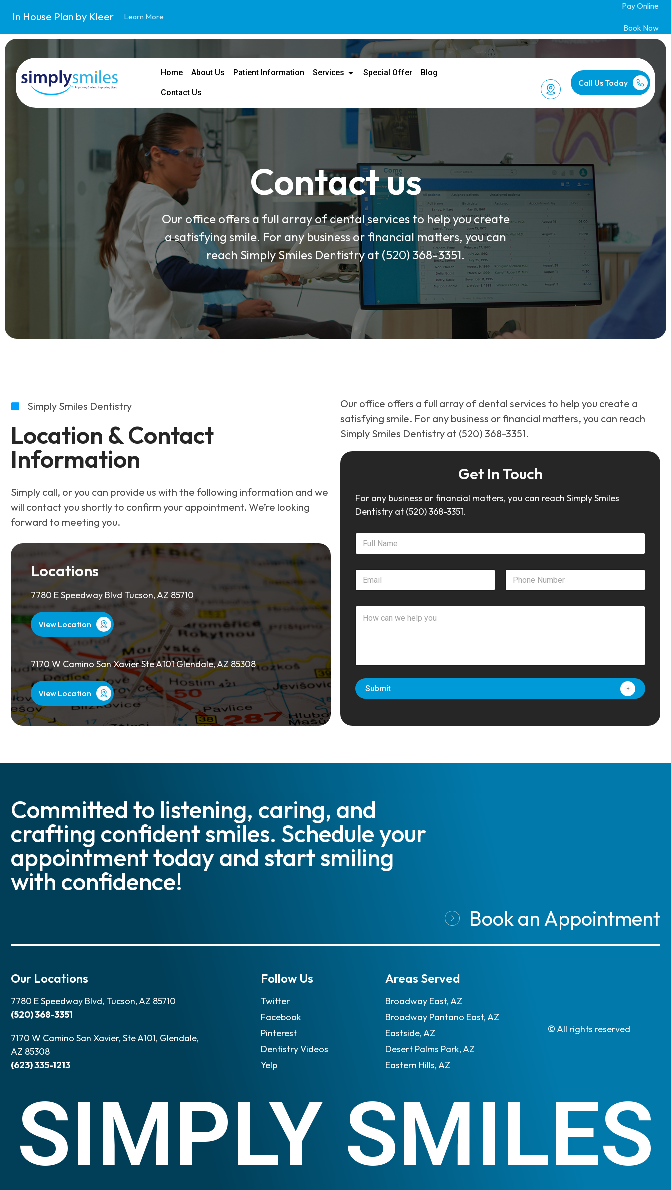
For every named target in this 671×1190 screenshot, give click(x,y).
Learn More (144, 16)
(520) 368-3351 (421, 254)
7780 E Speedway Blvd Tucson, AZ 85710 (112, 595)
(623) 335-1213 (40, 1065)
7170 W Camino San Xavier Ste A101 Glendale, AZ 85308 (143, 664)
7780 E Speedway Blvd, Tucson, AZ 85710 (93, 1001)
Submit (378, 688)
